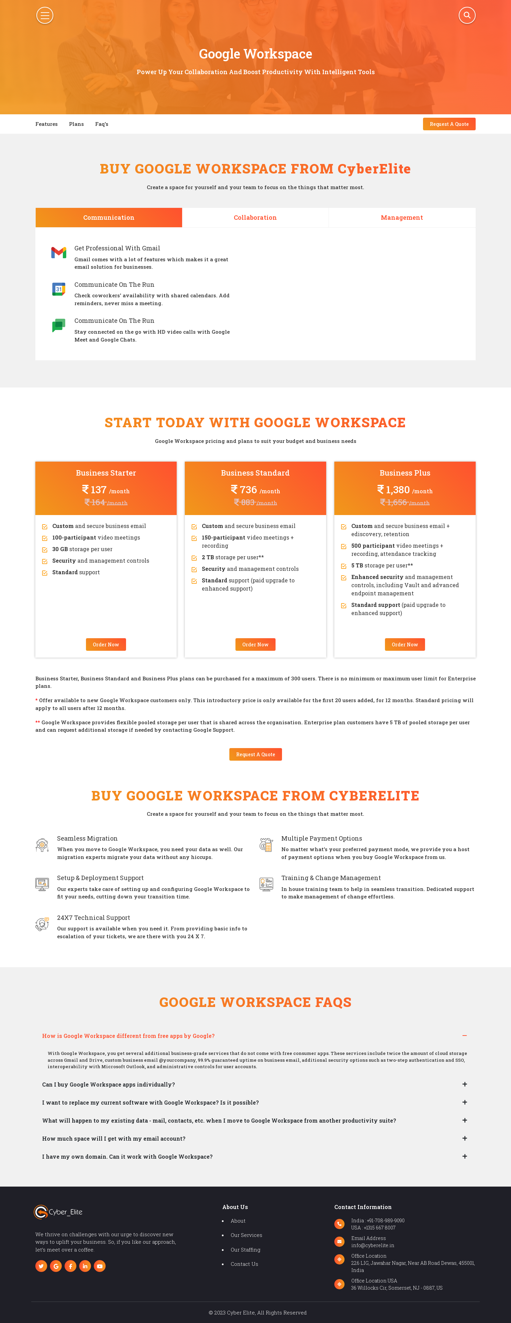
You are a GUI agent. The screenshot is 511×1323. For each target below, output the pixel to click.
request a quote (449, 124)
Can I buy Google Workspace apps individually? (108, 1084)
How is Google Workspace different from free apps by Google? (128, 1035)
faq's (101, 123)
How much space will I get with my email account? (114, 1138)
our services (246, 1234)
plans (76, 123)
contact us (244, 1263)
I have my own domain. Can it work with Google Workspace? (127, 1156)
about (238, 1220)
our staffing (245, 1249)
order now (106, 644)
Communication (109, 217)
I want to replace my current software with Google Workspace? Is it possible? (150, 1102)
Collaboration (255, 217)
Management (402, 217)
